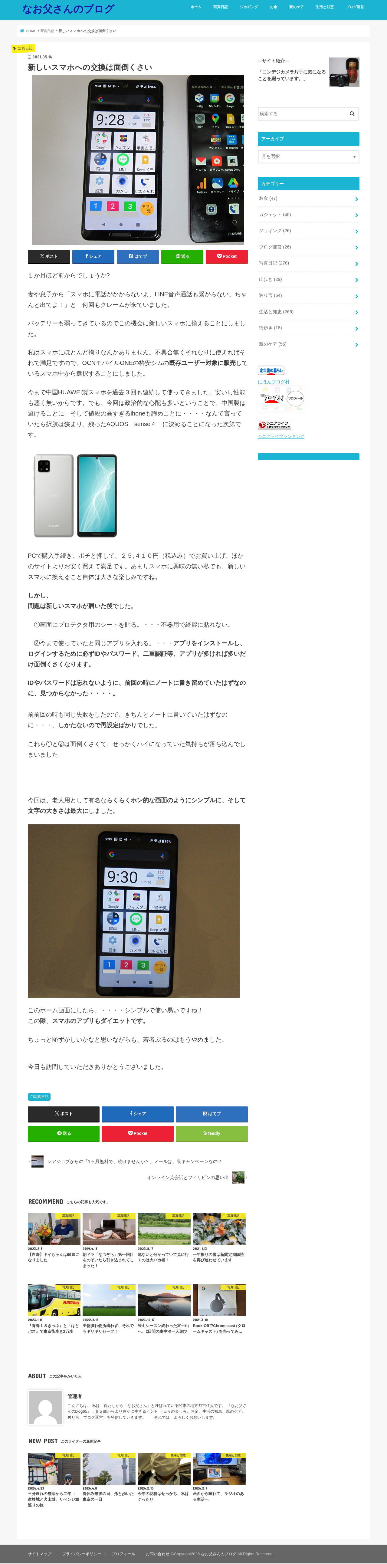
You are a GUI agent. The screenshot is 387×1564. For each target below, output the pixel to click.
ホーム (196, 7)
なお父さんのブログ (68, 9)
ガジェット (275, 214)
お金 (273, 7)
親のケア (296, 7)
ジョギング (249, 7)
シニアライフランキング (279, 434)
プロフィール (123, 1554)
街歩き (270, 326)
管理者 (74, 1397)
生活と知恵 (325, 7)
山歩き (270, 278)
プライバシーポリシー (81, 1554)
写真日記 (220, 7)
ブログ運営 (355, 7)
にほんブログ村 (274, 379)
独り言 (270, 294)
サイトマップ (39, 1554)
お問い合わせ (157, 1554)
